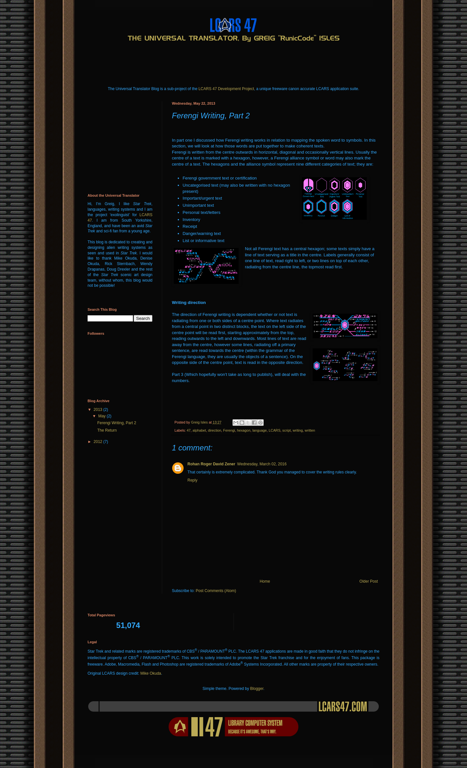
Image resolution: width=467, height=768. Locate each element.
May (102, 416)
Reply (192, 480)
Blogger (256, 688)
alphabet (199, 430)
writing (298, 430)
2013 (98, 409)
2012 (98, 441)
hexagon (243, 430)
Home (265, 581)
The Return (107, 430)
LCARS (275, 430)
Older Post (368, 581)
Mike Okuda (150, 673)
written (310, 430)
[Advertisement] (206, 60)
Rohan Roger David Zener (211, 464)
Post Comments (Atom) (216, 590)
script (286, 430)
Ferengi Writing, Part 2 (116, 423)
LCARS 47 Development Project (226, 89)
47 (189, 430)
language (259, 430)
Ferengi (229, 430)
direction (214, 430)
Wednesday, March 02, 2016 (261, 464)
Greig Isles (200, 422)
